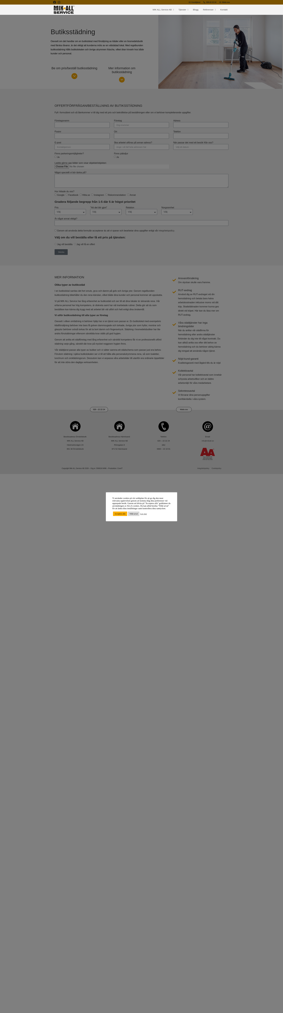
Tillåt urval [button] (134, 514)
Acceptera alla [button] (120, 514)
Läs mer (143, 514)
